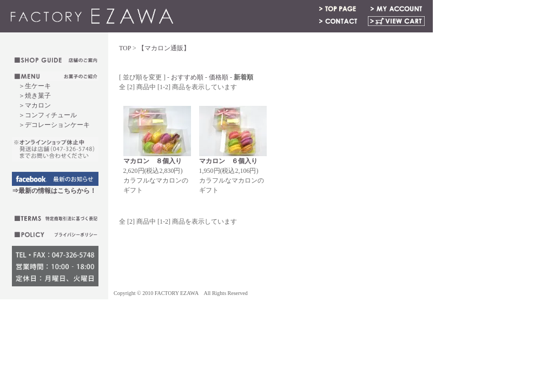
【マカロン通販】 (164, 48)
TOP (125, 48)
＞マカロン (34, 105)
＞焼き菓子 (34, 95)
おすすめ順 (187, 77)
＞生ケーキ (34, 86)
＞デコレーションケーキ (51, 125)
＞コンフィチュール (47, 115)
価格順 (218, 77)
